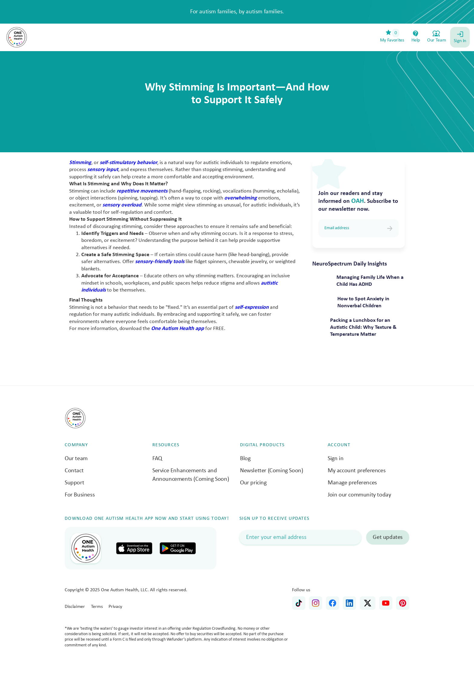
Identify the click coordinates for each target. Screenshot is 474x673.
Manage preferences (352, 483)
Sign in (335, 459)
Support (74, 483)
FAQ (157, 459)
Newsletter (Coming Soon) (271, 471)
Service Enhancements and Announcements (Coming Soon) (190, 475)
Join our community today (359, 495)
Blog (245, 459)
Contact (74, 471)
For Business (80, 495)
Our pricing (253, 483)
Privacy (115, 606)
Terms (96, 606)
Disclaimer (75, 606)
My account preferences (356, 471)
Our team (76, 459)
